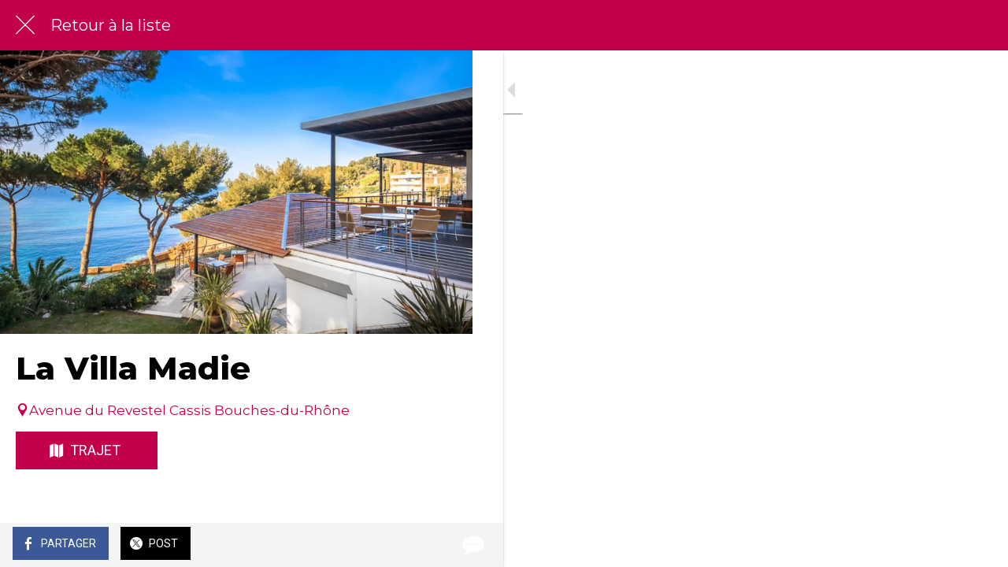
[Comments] (441, 545)
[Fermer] (25, 25)
